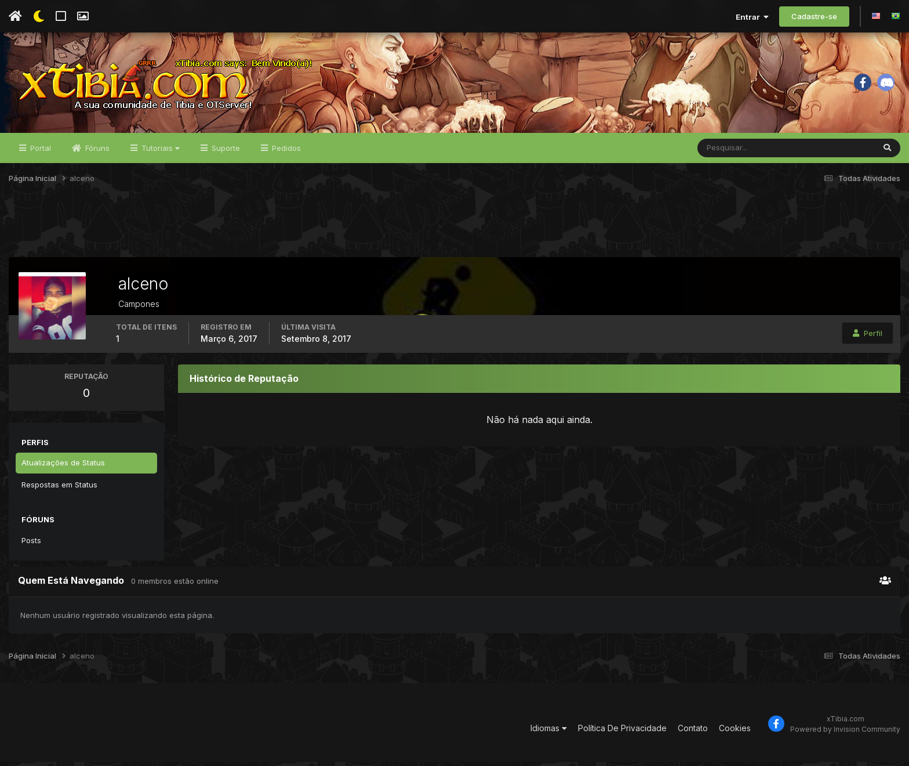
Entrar (752, 16)
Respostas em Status (59, 488)
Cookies (735, 733)
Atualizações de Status (63, 466)
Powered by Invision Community (845, 733)
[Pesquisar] (735, 152)
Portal (39, 152)
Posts (31, 544)
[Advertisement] (454, 231)
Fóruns (96, 152)
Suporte (224, 152)
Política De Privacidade (622, 733)
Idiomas (548, 733)
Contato (693, 733)
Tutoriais (159, 152)
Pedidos (285, 152)
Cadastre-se (814, 16)
